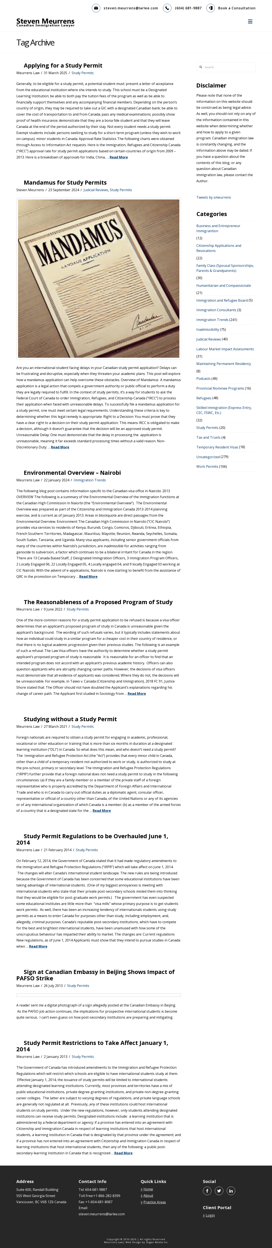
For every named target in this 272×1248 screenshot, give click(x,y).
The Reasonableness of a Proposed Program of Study (98, 602)
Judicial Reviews (96, 190)
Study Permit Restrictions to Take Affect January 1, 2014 (92, 1046)
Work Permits (207, 466)
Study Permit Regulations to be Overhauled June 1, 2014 (92, 839)
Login (209, 1215)
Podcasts (203, 378)
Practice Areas (153, 1202)
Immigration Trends (90, 480)
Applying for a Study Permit (63, 65)
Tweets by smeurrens (213, 197)
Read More (119, 157)
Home (147, 1189)
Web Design (133, 1242)
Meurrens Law (113, 1242)
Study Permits (83, 73)
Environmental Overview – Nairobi (72, 472)
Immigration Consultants (216, 310)
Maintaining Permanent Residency (223, 363)
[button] (250, 21)
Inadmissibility (207, 329)
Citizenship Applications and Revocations (218, 248)
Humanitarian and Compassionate (223, 285)
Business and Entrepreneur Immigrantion (218, 228)
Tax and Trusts (208, 437)
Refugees (203, 398)
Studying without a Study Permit (70, 719)
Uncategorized (208, 457)
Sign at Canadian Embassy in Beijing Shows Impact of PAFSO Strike (95, 975)
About (147, 1195)
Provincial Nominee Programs (220, 388)
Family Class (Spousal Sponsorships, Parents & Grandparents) (225, 268)
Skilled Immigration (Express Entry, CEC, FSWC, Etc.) (224, 410)
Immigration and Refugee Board (222, 300)
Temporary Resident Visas (217, 447)
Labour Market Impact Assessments (225, 349)
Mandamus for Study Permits (65, 182)
